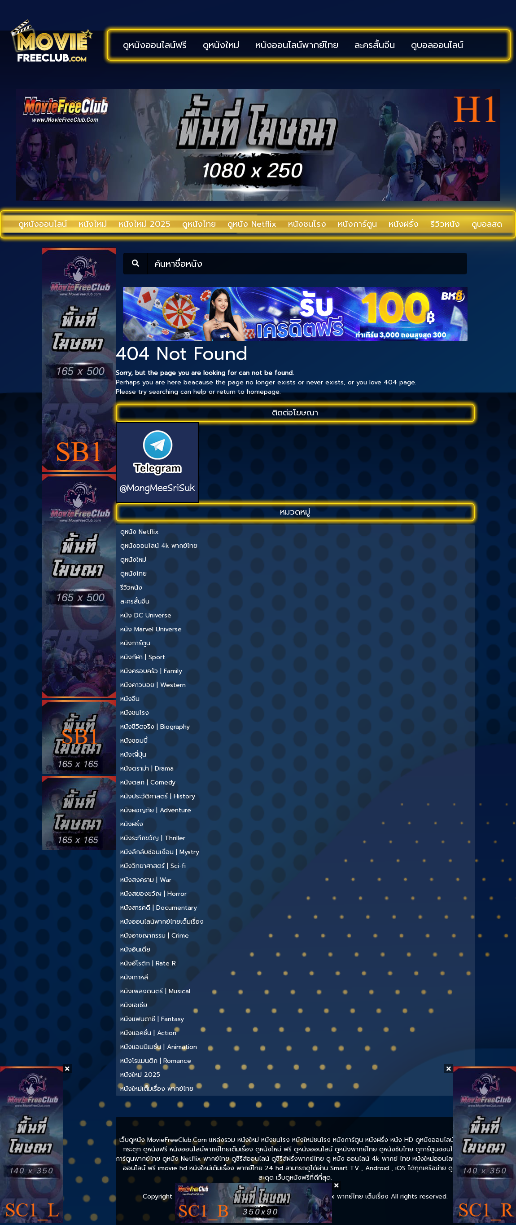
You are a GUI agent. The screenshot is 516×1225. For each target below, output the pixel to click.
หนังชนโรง (307, 224)
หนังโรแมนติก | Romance (155, 1061)
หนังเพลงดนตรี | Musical (155, 991)
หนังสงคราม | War (145, 880)
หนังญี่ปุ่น (133, 754)
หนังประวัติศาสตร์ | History (157, 796)
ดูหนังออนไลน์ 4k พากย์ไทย (158, 546)
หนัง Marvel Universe (151, 629)
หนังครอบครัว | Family (151, 671)
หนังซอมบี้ (134, 740)
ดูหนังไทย (199, 224)
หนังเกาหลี (134, 977)
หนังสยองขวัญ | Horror (153, 894)
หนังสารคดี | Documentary (158, 907)
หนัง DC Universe (145, 615)
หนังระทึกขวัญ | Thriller (152, 838)
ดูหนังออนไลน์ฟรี (155, 45)
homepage (263, 392)
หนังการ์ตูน (357, 224)
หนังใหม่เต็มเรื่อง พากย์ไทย (156, 1088)
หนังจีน (130, 699)
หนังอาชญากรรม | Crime (154, 935)
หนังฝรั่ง (404, 224)
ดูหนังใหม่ (221, 45)
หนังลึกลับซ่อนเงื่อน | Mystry (159, 852)
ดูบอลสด (487, 224)
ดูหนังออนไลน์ (42, 224)
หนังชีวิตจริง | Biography (155, 726)
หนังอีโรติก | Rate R (148, 963)
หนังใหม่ (93, 224)
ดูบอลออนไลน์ (437, 45)
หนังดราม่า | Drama (147, 768)
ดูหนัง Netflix (251, 224)
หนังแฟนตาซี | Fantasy (152, 1019)
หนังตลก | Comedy (147, 782)
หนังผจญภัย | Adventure (155, 810)
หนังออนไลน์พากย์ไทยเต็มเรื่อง (162, 921)
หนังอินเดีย (135, 949)
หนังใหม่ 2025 (144, 224)
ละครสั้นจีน (374, 45)
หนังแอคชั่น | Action (148, 1033)
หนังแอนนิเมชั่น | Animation (158, 1047)
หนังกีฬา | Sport (142, 657)
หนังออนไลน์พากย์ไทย (296, 45)
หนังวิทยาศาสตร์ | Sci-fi (153, 866)
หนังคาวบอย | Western (153, 685)
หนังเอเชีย (133, 1005)
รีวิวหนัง (445, 224)
